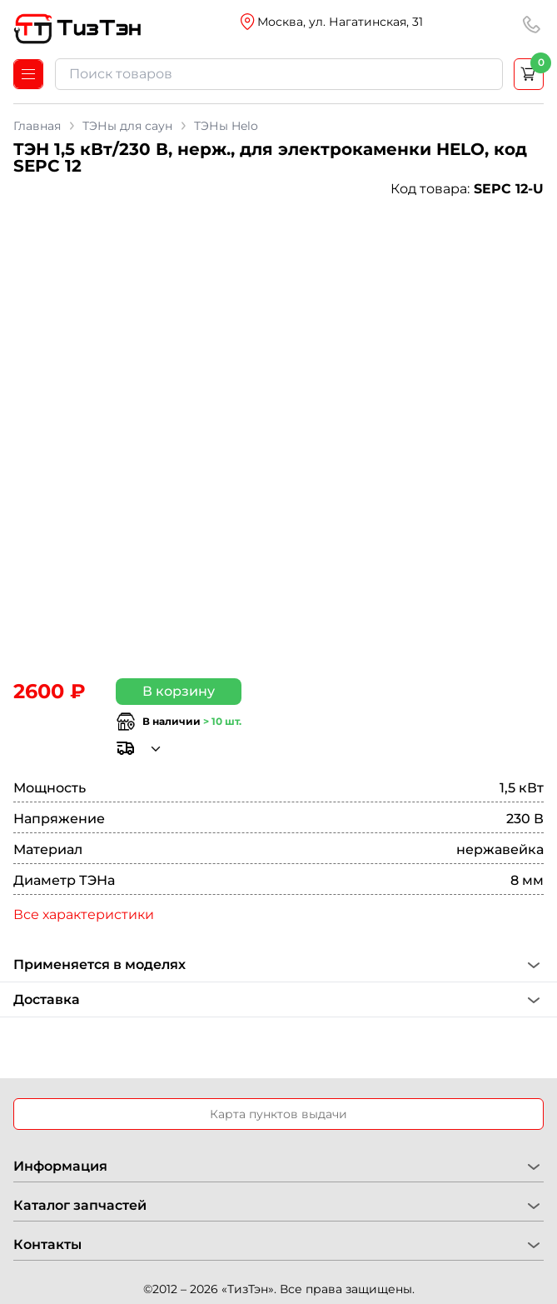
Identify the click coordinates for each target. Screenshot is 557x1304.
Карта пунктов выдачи (278, 1114)
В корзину (178, 691)
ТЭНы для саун (127, 125)
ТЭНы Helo (226, 125)
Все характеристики (83, 914)
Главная (37, 125)
